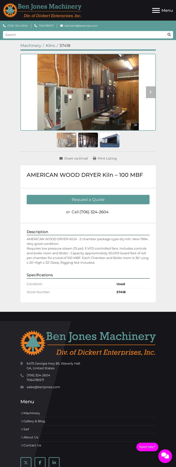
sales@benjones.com (43, 387)
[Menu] (156, 10)
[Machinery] (30, 45)
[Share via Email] (73, 158)
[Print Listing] (104, 158)
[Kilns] (50, 45)
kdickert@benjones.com (81, 25)
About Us (31, 437)
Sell (26, 429)
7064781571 (46, 25)
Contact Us (32, 445)
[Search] (84, 34)
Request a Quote (88, 199)
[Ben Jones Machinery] (88, 343)
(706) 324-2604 (17, 25)
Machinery (32, 413)
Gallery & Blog (34, 421)
